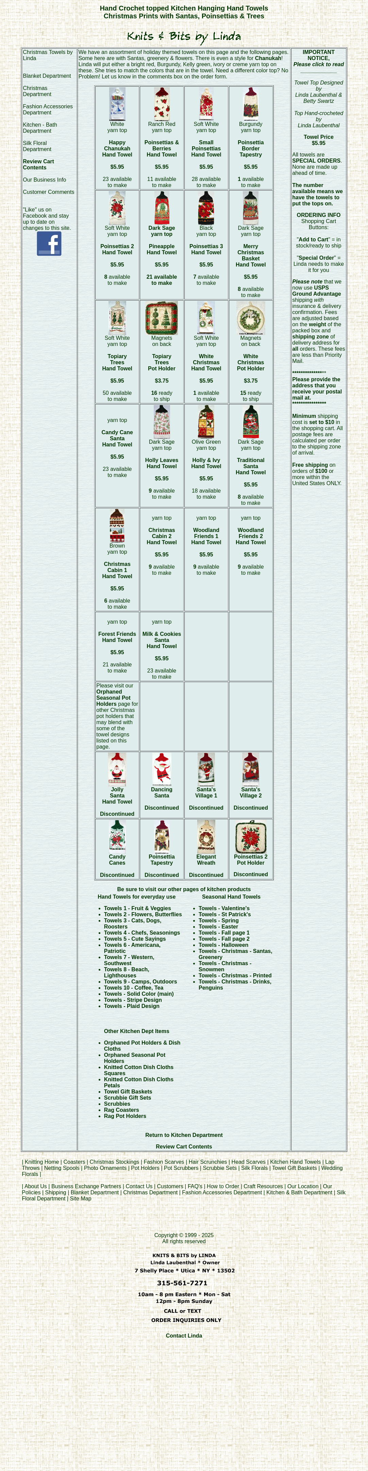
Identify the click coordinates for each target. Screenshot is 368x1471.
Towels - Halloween (223, 945)
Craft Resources (264, 1186)
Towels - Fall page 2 (224, 939)
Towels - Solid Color (130, 994)
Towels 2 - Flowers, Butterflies (143, 914)
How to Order (223, 1186)
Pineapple (162, 246)
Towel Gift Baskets (128, 1092)
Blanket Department (47, 76)
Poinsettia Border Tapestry (251, 149)
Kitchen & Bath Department (299, 1192)
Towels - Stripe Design (133, 1000)
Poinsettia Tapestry (161, 860)
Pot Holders (145, 1168)
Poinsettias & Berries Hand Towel (162, 149)
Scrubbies (117, 1104)
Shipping (55, 1192)
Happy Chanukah (117, 145)
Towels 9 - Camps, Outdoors (140, 982)
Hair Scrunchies (209, 1162)
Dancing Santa (161, 792)
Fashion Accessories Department (48, 109)
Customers (170, 1186)
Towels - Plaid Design (132, 1006)
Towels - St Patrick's (225, 914)
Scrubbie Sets (220, 1168)
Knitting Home (42, 1162)
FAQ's (195, 1186)
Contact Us (139, 1186)
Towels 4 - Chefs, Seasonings (142, 933)
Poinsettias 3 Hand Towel (206, 249)
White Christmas (206, 359)
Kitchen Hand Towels (295, 1162)
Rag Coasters (121, 1110)
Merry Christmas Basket (250, 252)
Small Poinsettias (206, 145)
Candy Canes (117, 860)
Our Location (303, 1186)
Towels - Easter (218, 927)
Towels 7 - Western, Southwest (129, 960)
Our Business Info (44, 180)
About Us (35, 1186)
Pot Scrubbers (181, 1168)
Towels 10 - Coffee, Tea (134, 988)
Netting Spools (62, 1168)
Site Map (80, 1198)
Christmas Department (37, 91)
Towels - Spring (219, 920)
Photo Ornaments (105, 1168)
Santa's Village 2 (251, 792)
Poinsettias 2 (117, 246)
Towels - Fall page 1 (224, 933)
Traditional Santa (251, 463)
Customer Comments (48, 192)
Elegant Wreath (206, 860)
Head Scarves (249, 1162)
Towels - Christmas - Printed (235, 975)
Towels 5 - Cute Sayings (135, 939)
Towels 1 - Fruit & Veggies (137, 908)
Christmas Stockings (114, 1162)
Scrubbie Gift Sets (127, 1098)
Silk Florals (254, 1168)
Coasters (74, 1162)
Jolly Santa (117, 792)
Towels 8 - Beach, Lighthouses (126, 972)
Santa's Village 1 (206, 792)
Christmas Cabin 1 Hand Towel (117, 570)
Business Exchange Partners (86, 1186)
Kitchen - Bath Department (40, 128)
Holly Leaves (162, 460)
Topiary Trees (117, 359)
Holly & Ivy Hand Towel (206, 463)
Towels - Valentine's (224, 908)
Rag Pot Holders (125, 1116)
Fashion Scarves (164, 1162)
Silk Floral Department (37, 146)
